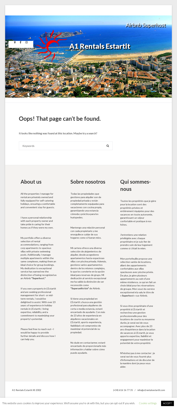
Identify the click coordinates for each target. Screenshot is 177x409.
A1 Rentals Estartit (99, 46)
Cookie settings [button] (148, 403)
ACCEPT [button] (167, 403)
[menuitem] (19, 90)
